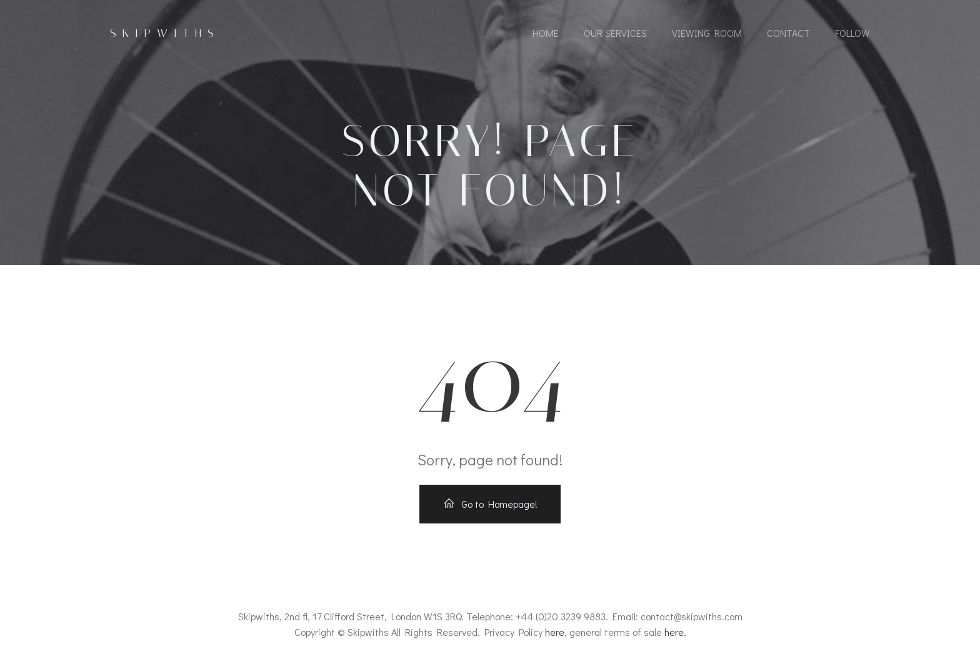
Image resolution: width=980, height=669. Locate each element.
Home (545, 32)
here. (675, 631)
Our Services (615, 32)
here (554, 631)
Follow (852, 32)
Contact (788, 32)
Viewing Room (707, 32)
